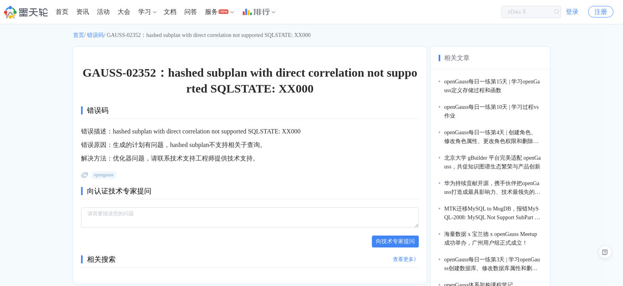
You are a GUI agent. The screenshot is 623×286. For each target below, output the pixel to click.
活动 (103, 11)
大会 (124, 11)
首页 (62, 11)
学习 (144, 11)
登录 (572, 11)
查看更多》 (406, 259)
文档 (170, 11)
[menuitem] (62, 12)
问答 (190, 11)
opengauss (104, 175)
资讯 (82, 11)
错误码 (95, 35)
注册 (600, 11)
